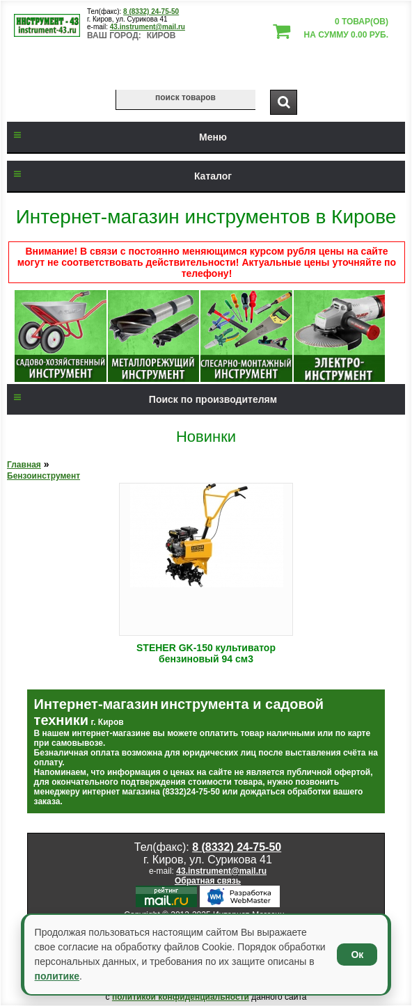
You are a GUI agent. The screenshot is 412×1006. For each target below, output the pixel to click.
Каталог (119, 176)
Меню (117, 137)
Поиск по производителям (142, 399)
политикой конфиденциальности (180, 997)
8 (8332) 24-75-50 (151, 11)
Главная (24, 465)
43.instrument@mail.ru (147, 27)
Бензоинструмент (43, 476)
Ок (357, 954)
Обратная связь (208, 881)
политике (57, 976)
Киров (161, 35)
